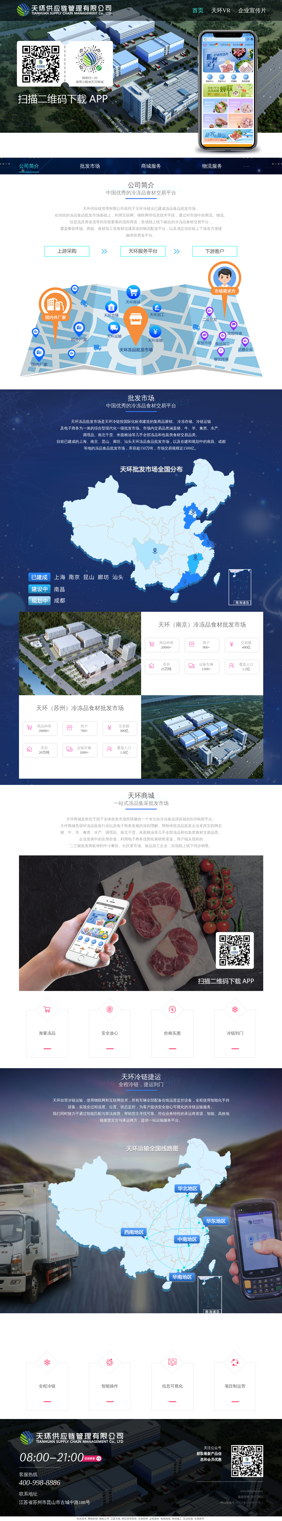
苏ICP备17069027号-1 (249, 1502)
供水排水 (82, 1518)
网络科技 (93, 1518)
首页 (198, 10)
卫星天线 (115, 1518)
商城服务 (151, 166)
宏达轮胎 (188, 1518)
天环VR (220, 10)
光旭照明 (143, 1518)
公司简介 (29, 166)
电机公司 (104, 1518)
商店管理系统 (129, 1518)
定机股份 (154, 1518)
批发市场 (90, 166)
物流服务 (212, 166)
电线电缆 (166, 1518)
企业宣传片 (252, 10)
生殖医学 (199, 1518)
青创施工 (177, 1518)
